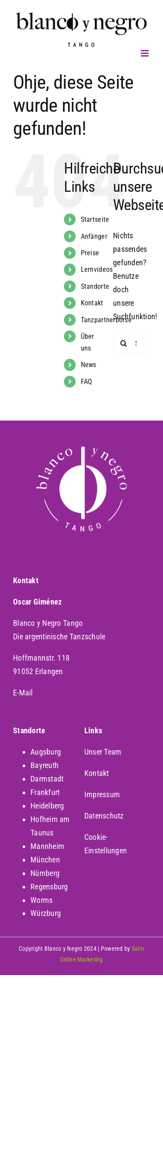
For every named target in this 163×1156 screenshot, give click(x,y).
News (88, 365)
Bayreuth (44, 765)
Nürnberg (45, 873)
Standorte (95, 286)
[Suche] (124, 343)
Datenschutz (104, 815)
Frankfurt (45, 792)
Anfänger (94, 236)
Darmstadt (46, 778)
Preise (90, 253)
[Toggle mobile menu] (145, 53)
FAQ (87, 382)
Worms (41, 900)
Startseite (95, 219)
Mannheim (47, 846)
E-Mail (23, 692)
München (45, 859)
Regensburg (49, 886)
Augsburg (45, 751)
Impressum (102, 794)
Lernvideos (97, 269)
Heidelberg (47, 805)
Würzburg (45, 913)
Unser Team (103, 751)
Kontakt (92, 303)
